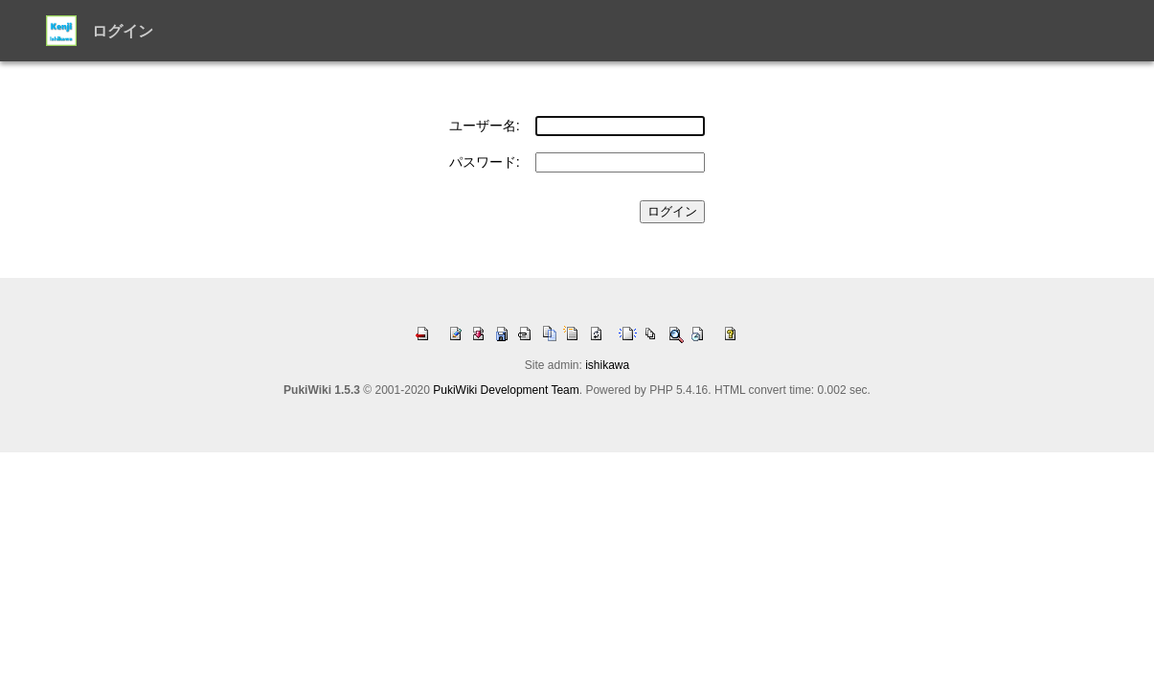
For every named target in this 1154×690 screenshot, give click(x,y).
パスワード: (484, 162)
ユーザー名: (484, 125)
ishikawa (607, 365)
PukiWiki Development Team (506, 390)
